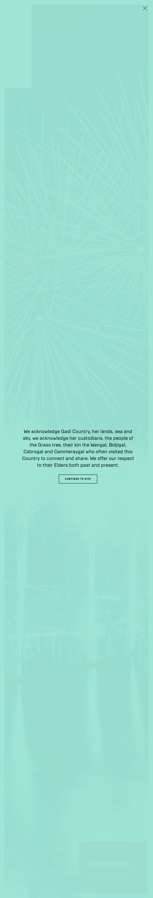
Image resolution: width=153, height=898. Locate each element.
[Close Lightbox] (145, 8)
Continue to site (78, 479)
